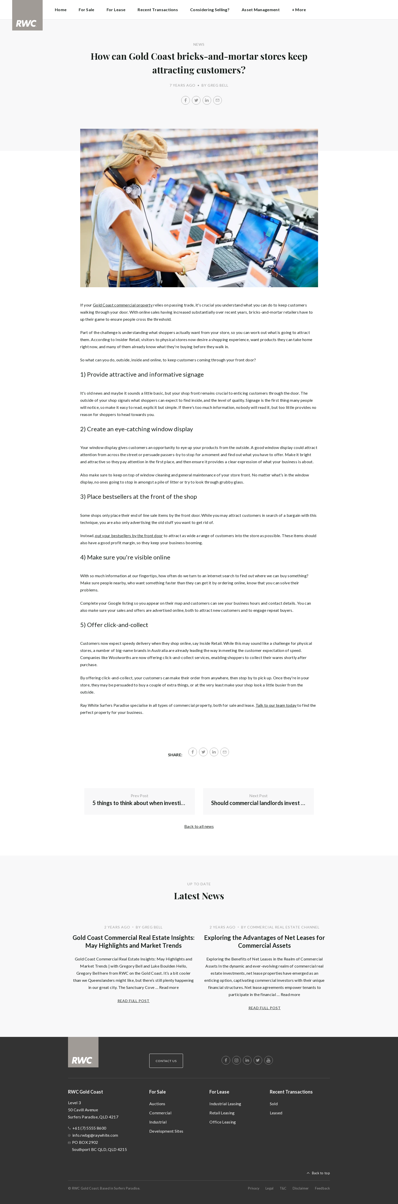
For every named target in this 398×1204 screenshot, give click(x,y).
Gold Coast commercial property (123, 304)
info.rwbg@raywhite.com (95, 1135)
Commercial (160, 1112)
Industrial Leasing (225, 1103)
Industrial (158, 1121)
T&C (283, 1188)
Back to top (321, 1173)
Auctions (157, 1103)
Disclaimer (301, 1188)
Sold (274, 1103)
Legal (270, 1188)
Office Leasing (222, 1121)
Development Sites (166, 1131)
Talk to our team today (276, 705)
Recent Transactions (291, 1092)
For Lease (219, 1092)
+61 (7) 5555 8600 (89, 1128)
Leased (276, 1112)
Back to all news (199, 826)
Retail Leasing (222, 1112)
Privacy (253, 1188)
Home (61, 9)
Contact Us (166, 1061)
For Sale (157, 1092)
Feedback (322, 1188)
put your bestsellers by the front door (129, 535)
